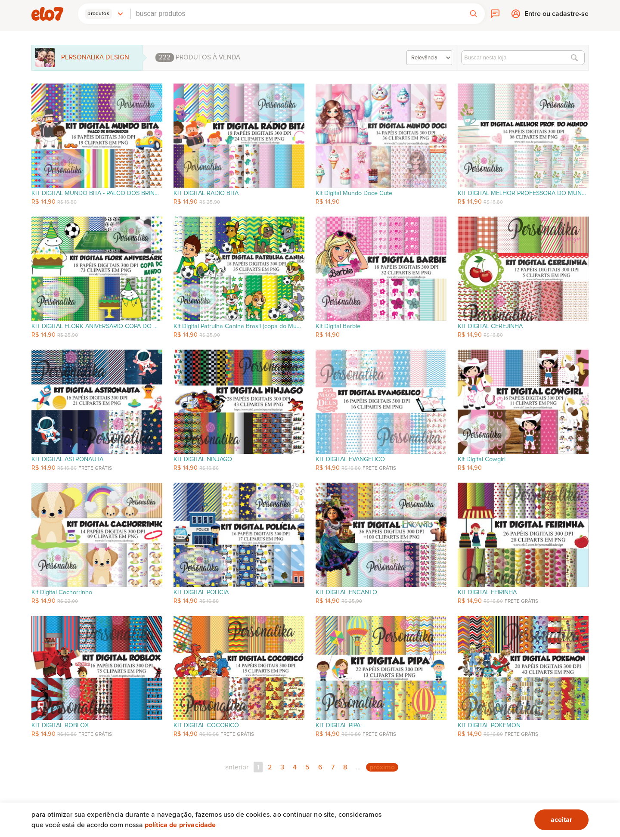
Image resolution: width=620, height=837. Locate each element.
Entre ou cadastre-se (556, 16)
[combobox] (296, 13)
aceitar (561, 819)
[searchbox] (296, 13)
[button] (104, 13)
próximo (382, 767)
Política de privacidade (180, 825)
